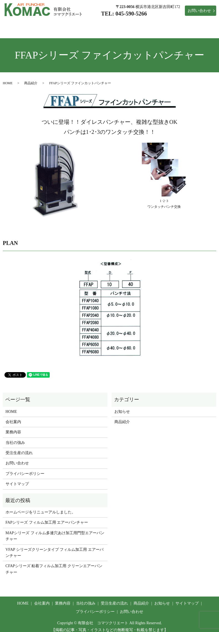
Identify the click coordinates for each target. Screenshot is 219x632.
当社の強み (107, 24)
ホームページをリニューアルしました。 (40, 507)
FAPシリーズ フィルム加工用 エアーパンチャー (47, 517)
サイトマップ (17, 479)
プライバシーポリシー (25, 468)
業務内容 (78, 24)
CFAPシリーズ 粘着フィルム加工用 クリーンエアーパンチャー (54, 564)
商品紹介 (175, 24)
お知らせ (202, 24)
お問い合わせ (199, 11)
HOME (26, 24)
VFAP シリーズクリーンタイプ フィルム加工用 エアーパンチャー (55, 547)
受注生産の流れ (142, 24)
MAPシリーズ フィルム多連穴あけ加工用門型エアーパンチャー (55, 531)
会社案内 (51, 24)
